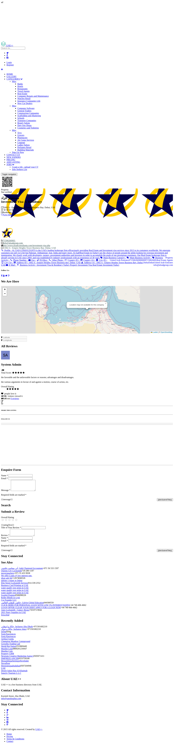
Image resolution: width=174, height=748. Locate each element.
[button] (105, 303)
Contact (10, 744)
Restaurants (22, 89)
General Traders (24, 111)
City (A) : (7, 262)
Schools (20, 118)
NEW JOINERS (14, 157)
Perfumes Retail (24, 147)
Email (4, 478)
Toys (19, 133)
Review (5, 538)
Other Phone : (57, 260)
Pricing (10, 739)
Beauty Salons (23, 123)
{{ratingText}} (7, 527)
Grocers (20, 135)
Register (10, 65)
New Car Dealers (24, 103)
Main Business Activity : (139, 258)
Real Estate (22, 93)
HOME (10, 74)
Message (5, 492)
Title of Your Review (11, 529)
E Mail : (11, 265)
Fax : (32, 260)
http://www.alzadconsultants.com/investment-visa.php (26, 245)
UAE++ (38, 732)
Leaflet (154, 332)
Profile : (85, 254)
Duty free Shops (24, 125)
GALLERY (12, 76)
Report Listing (9, 403)
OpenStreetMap (166, 332)
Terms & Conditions (15, 742)
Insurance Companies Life (28, 101)
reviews (15, 398)
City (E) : (101, 260)
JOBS (10, 164)
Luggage (21, 142)
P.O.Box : (42, 260)
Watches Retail (23, 98)
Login (9, 62)
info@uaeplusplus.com (11, 702)
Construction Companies (28, 113)
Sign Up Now (18, 152)
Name (4, 475)
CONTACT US (13, 155)
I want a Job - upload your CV (25, 167)
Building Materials (25, 150)
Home (9, 737)
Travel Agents (23, 91)
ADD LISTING (13, 162)
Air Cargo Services (25, 140)
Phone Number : (19, 260)
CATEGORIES (15, 79)
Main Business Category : (113, 258)
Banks (20, 84)
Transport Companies (26, 120)
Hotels (20, 86)
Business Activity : (68, 265)
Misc (14, 81)
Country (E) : (72, 260)
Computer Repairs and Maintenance (33, 96)
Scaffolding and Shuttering (29, 115)
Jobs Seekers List (19, 169)
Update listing (10, 401)
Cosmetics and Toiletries (28, 128)
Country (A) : (88, 260)
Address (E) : (47, 262)
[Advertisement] (82, 23)
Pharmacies (22, 137)
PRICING (11, 159)
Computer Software (26, 108)
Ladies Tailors (23, 145)
